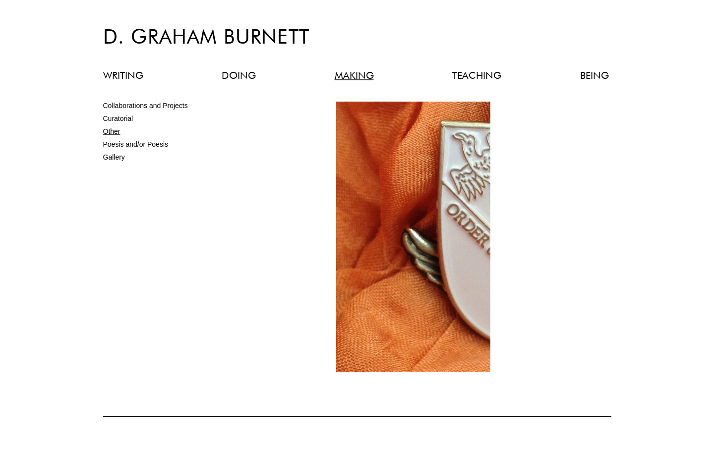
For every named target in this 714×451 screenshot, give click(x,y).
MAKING (354, 76)
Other (111, 131)
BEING (594, 76)
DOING (239, 76)
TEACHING (476, 76)
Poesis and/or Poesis (136, 144)
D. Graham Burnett (206, 38)
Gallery (114, 157)
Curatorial (118, 118)
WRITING (123, 76)
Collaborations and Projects (145, 106)
